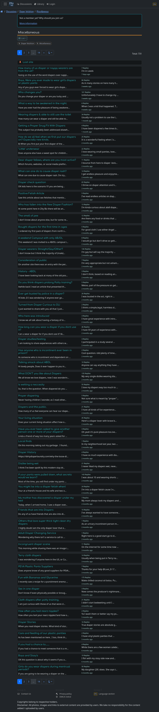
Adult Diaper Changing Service (37, 533)
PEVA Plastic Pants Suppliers (35, 566)
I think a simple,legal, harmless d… (99, 307)
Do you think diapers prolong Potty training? (45, 282)
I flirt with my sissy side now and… (98, 658)
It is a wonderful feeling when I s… (99, 139)
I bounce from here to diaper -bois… (99, 162)
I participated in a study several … (98, 342)
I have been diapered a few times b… (100, 128)
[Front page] (1, 11)
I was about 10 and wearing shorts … (100, 477)
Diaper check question (32, 182)
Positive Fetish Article (31, 193)
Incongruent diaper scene (34, 544)
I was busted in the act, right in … (98, 296)
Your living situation (30, 418)
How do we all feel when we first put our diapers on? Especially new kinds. (47, 138)
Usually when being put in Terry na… (100, 558)
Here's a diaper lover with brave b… (99, 420)
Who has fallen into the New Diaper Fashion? (45, 204)
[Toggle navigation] (5, 4)
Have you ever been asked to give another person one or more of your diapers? (44, 430)
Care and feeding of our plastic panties (42, 633)
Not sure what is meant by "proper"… (100, 398)
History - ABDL (27, 271)
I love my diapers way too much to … (100, 387)
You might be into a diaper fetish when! (42, 486)
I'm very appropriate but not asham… (100, 263)
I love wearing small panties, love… (99, 151)
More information (28, 23)
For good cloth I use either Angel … (99, 229)
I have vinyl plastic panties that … (98, 636)
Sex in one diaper (28, 588)
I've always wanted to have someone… (101, 512)
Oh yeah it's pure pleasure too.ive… (99, 432)
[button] (50, 52)
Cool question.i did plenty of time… (99, 353)
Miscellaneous (43, 11)
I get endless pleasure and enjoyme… (100, 174)
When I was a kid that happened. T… (100, 106)
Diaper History (27, 452)
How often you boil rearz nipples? (38, 611)
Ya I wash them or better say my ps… (100, 613)
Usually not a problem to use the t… (99, 117)
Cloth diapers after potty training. (38, 599)
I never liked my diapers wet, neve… (99, 466)
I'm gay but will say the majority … (98, 252)
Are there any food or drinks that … (99, 218)
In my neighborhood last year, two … (100, 444)
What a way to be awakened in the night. (42, 103)
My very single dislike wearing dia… (99, 376)
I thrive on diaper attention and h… (99, 185)
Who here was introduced (33, 316)
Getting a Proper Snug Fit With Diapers (41, 125)
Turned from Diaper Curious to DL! (39, 304)
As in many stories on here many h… (100, 83)
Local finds (25, 441)
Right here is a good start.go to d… (99, 535)
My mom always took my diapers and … (101, 500)
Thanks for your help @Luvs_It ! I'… (99, 569)
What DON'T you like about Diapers (39, 373)
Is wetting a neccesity (31, 384)
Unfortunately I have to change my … (100, 95)
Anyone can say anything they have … (100, 365)
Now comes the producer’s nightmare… (101, 591)
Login (50, 4)
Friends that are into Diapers (35, 509)
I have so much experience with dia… (100, 455)
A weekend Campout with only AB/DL (40, 238)
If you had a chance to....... (33, 644)
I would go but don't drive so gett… (99, 240)
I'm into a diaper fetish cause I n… (98, 489)
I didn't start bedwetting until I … (98, 602)
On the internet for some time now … (100, 546)
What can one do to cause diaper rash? (42, 171)
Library (39, 4)
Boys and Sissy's (28, 655)
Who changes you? (30, 92)
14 (39, 52)
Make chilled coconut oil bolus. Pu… (99, 580)
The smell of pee (28, 215)
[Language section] (154, 4)
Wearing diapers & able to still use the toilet (44, 114)
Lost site (28, 62)
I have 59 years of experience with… (99, 329)
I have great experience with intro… (99, 318)
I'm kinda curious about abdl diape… (100, 207)
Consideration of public (32, 260)
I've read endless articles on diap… (99, 196)
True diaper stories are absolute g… (99, 624)
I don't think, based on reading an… (99, 274)
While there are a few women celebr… (100, 647)
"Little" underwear (28, 149)
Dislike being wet (28, 463)
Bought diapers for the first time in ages (42, 227)
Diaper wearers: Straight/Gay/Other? (40, 249)
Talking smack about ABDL (34, 362)
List (21, 38)
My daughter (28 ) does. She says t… (99, 669)
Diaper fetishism (26, 11)
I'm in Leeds (88, 70)
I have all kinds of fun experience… (99, 409)
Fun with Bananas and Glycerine (38, 577)
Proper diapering (28, 395)
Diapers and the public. (32, 407)
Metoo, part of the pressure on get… (100, 285)
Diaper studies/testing (32, 339)
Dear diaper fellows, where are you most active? (47, 160)
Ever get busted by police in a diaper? (41, 293)
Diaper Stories (27, 622)
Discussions (24, 4)
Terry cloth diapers (29, 555)
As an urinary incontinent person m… (100, 523)
